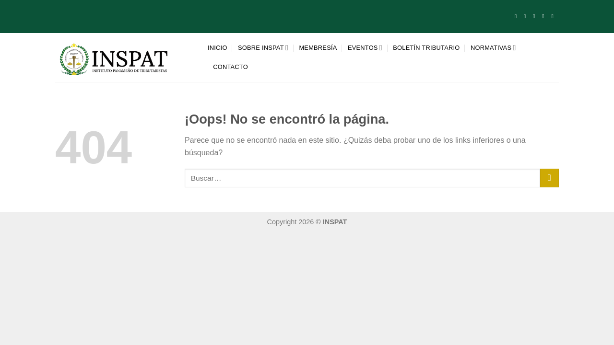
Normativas (493, 47)
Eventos (365, 47)
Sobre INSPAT (263, 47)
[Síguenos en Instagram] (527, 16)
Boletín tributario (426, 47)
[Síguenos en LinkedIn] (545, 16)
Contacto (230, 66)
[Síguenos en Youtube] (554, 16)
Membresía (318, 47)
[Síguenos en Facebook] (517, 16)
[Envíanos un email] (536, 16)
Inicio (217, 47)
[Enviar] (549, 178)
